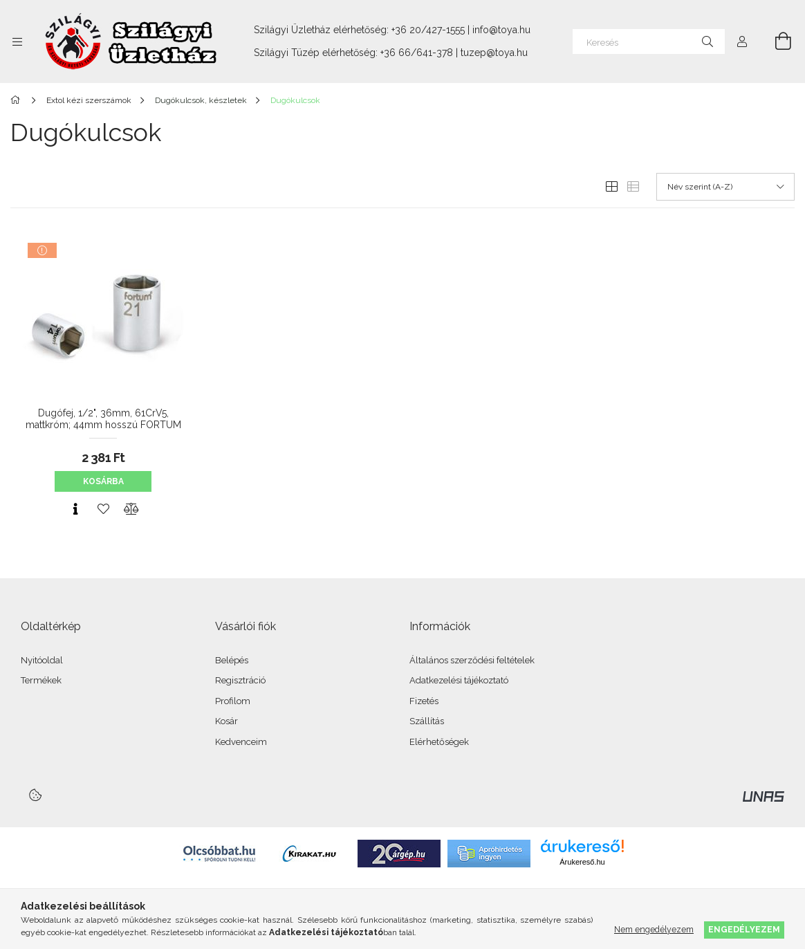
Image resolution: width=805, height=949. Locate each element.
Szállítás (426, 721)
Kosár (226, 721)
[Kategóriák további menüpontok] (17, 41)
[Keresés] (649, 41)
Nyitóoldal (42, 660)
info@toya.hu (501, 29)
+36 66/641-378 (416, 52)
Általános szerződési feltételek (472, 660)
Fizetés (423, 701)
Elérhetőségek (439, 742)
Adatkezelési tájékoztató (458, 680)
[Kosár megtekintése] (775, 41)
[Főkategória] (17, 100)
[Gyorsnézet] (75, 509)
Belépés (231, 660)
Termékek (41, 680)
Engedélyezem (744, 929)
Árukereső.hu (581, 862)
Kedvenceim (241, 742)
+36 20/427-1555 (428, 29)
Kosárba (103, 481)
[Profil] (742, 41)
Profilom (232, 701)
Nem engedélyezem (654, 929)
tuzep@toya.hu (494, 52)
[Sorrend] (725, 187)
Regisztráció (240, 680)
